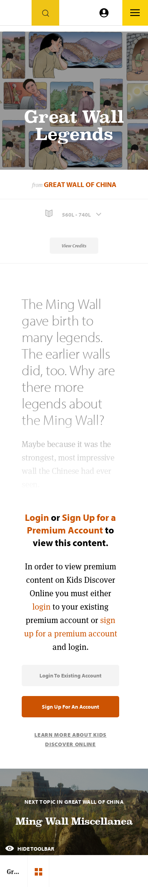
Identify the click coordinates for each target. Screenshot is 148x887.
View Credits (74, 246)
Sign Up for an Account (70, 706)
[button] (74, 213)
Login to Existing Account (70, 675)
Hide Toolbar (29, 848)
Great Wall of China (80, 184)
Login (37, 517)
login (41, 606)
